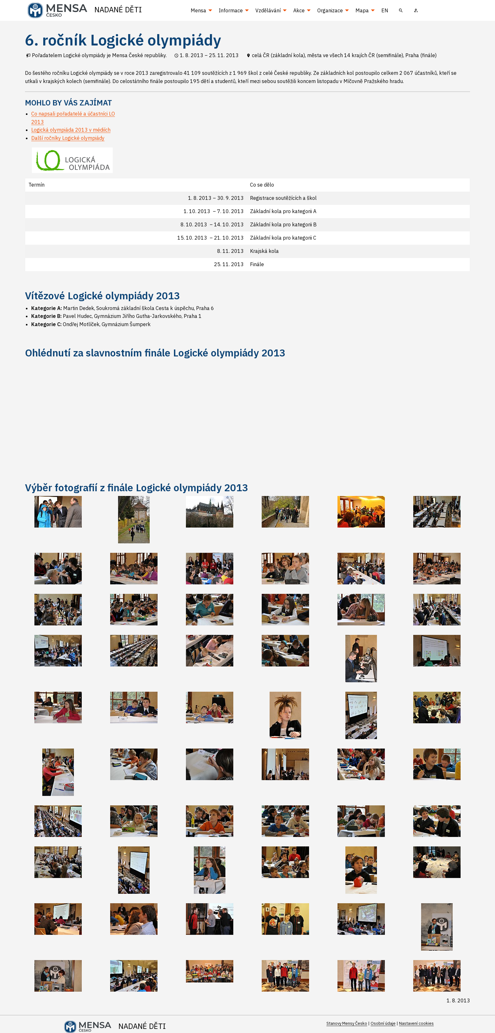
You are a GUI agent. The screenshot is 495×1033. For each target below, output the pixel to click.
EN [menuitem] (384, 10)
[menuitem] (401, 10)
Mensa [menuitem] (198, 10)
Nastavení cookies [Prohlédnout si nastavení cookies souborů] (416, 1023)
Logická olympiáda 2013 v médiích (70, 130)
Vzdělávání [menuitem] (268, 10)
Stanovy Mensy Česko (346, 1023)
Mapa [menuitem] (362, 10)
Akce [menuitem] (299, 10)
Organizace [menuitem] (330, 10)
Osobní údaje (383, 1023)
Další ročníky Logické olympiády (67, 138)
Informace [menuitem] (231, 10)
